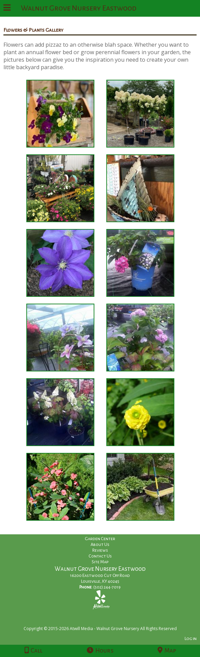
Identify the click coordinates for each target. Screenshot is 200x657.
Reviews (100, 550)
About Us (100, 544)
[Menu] (7, 8)
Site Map (100, 562)
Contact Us (100, 556)
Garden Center (100, 538)
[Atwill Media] (106, 621)
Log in (191, 638)
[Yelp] (100, 599)
